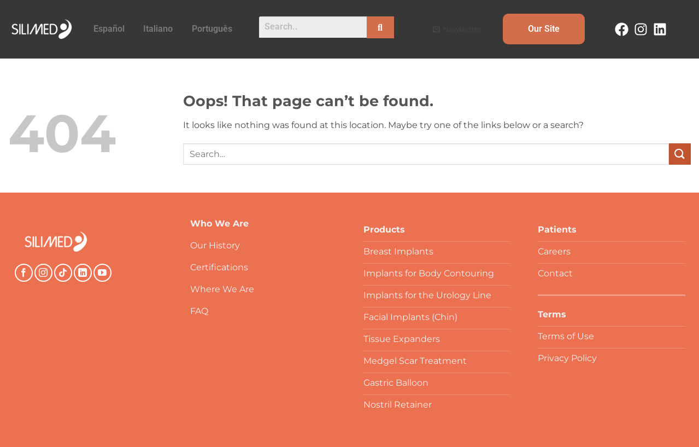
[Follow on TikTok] (63, 273)
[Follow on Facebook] (24, 273)
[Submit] (680, 154)
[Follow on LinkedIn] (83, 273)
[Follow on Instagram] (43, 273)
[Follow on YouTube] (102, 273)
